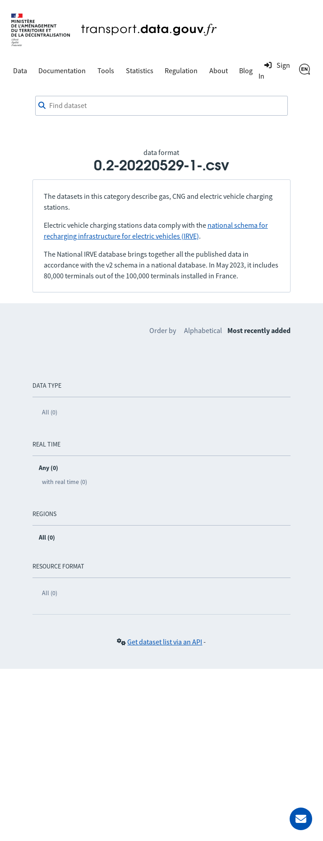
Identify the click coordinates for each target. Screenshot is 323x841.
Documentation (62, 70)
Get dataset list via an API (164, 641)
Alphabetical (203, 330)
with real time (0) (64, 482)
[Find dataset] (161, 106)
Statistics (139, 70)
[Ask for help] (301, 819)
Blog (246, 70)
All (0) (49, 412)
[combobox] (161, 106)
